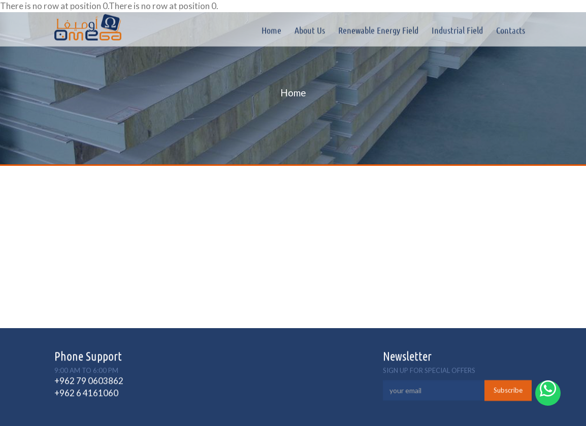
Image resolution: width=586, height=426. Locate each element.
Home (271, 30)
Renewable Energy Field (378, 30)
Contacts (510, 30)
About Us (310, 30)
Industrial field (457, 30)
